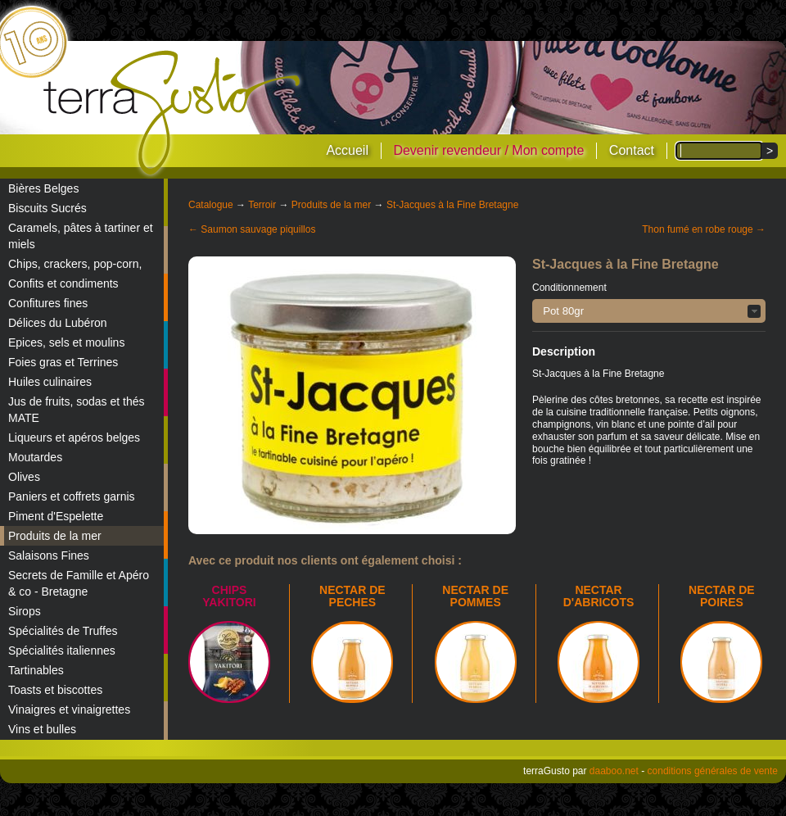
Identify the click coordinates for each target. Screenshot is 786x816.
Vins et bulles (42, 729)
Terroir (262, 205)
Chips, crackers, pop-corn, (75, 263)
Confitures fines (48, 303)
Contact (631, 150)
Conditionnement (569, 287)
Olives (24, 476)
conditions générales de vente (713, 771)
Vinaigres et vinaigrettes (69, 709)
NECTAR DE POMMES (475, 596)
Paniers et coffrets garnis (71, 496)
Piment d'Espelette (55, 516)
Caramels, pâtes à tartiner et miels (80, 236)
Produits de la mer (55, 535)
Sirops (24, 611)
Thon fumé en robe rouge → (704, 229)
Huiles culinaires (50, 381)
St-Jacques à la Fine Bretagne (452, 205)
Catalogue (210, 205)
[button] (649, 311)
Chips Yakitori (228, 596)
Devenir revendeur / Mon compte (488, 150)
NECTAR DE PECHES (352, 596)
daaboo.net (614, 771)
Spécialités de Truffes (63, 630)
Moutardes (35, 457)
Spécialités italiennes (61, 650)
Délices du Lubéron (57, 322)
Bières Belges (43, 188)
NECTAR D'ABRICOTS (599, 596)
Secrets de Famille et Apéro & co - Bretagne (78, 583)
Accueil (347, 150)
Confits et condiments (63, 283)
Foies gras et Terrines (63, 362)
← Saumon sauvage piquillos (251, 229)
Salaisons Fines (48, 555)
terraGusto (173, 113)
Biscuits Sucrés (47, 208)
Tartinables (36, 670)
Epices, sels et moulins (66, 342)
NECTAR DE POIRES (722, 596)
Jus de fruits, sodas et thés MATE (76, 409)
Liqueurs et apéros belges (74, 437)
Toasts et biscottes (55, 689)
